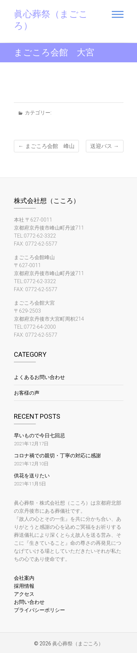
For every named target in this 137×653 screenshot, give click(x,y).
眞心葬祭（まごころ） (51, 20)
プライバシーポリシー (39, 610)
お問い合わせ (29, 602)
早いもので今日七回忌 (39, 435)
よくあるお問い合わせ (39, 377)
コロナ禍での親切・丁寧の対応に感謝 (57, 455)
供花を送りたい (32, 475)
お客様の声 (26, 393)
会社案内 (24, 578)
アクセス (24, 594)
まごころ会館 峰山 (46, 146)
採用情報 (24, 586)
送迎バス (104, 146)
